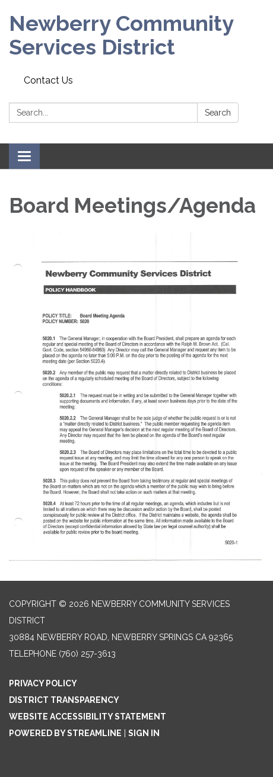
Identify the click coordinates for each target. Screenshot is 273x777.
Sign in (144, 733)
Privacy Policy (43, 683)
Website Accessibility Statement (87, 716)
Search (218, 112)
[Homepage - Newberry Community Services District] (136, 35)
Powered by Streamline (65, 733)
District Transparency (64, 700)
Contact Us (48, 80)
